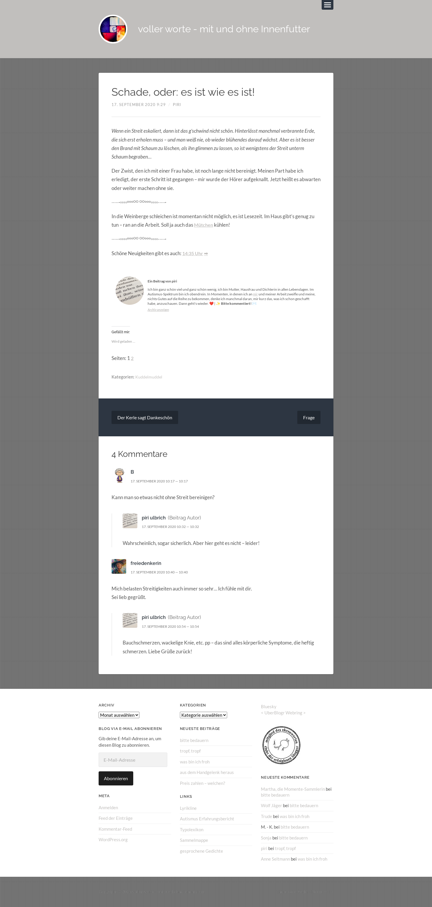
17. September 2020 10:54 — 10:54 (174, 627)
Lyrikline (188, 808)
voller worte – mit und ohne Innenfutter (168, 891)
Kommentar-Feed (115, 829)
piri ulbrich (154, 518)
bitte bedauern (194, 740)
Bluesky (268, 707)
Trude (266, 816)
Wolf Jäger (271, 805)
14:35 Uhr (193, 254)
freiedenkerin (146, 564)
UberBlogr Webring (283, 713)
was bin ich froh (195, 762)
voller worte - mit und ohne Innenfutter (231, 29)
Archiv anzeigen (159, 310)
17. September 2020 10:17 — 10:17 (163, 481)
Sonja (266, 837)
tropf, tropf (190, 751)
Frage (309, 417)
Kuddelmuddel (149, 377)
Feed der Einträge (116, 818)
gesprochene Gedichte (201, 851)
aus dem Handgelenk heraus (207, 772)
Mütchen (204, 225)
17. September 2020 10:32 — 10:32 (174, 527)
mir (255, 294)
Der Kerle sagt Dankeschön (144, 417)
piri (177, 105)
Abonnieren (116, 779)
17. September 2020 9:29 (139, 105)
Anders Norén (310, 891)
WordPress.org (113, 839)
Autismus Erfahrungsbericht (207, 819)
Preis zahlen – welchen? (202, 783)
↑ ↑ (330, 891)
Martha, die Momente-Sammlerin (293, 789)
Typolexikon (191, 829)
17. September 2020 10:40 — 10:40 (163, 572)
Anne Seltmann (275, 859)
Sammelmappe (194, 840)
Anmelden (108, 808)
